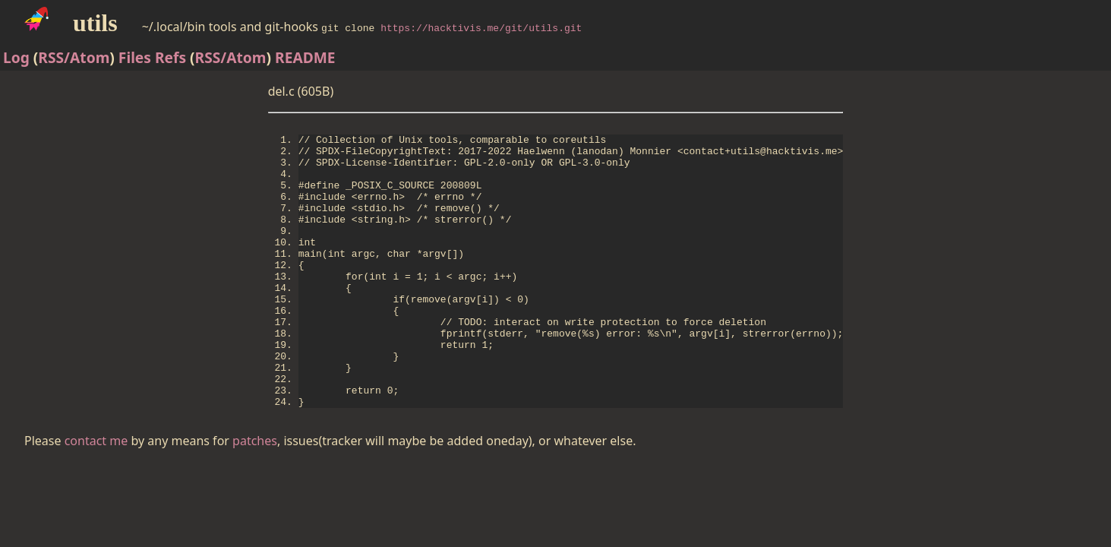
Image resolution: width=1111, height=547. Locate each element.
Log (16, 57)
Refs (170, 57)
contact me (96, 497)
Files (134, 57)
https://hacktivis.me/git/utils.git (481, 27)
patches (254, 497)
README (305, 57)
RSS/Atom (73, 57)
